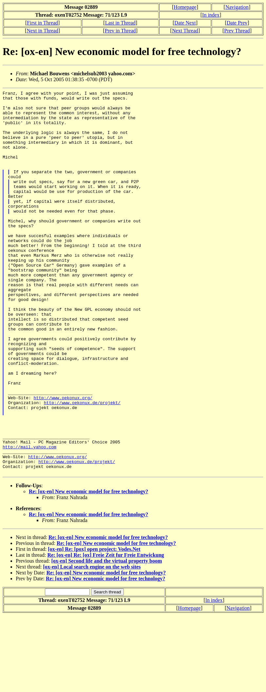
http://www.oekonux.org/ (63, 459)
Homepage (185, 7)
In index (210, 15)
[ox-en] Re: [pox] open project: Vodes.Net (94, 625)
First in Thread (42, 23)
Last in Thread (120, 23)
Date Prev (237, 23)
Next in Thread (42, 30)
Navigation (237, 7)
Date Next (185, 23)
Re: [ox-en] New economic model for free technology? (88, 568)
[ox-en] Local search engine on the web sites (92, 643)
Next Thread (185, 30)
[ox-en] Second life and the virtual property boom (106, 637)
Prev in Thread (120, 30)
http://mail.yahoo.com (29, 518)
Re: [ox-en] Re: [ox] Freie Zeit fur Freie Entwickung (105, 631)
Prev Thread (237, 30)
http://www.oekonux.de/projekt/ (82, 465)
